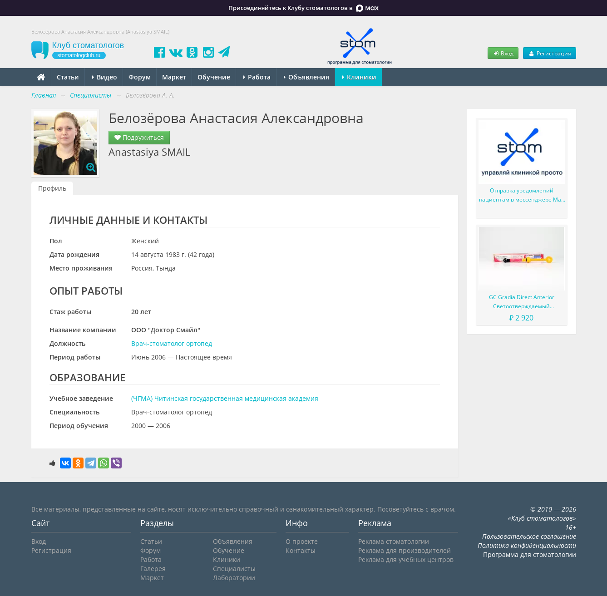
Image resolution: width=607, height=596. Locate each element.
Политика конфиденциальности (527, 545)
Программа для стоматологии (529, 554)
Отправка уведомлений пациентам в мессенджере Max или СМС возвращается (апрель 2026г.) (522, 195)
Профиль (52, 188)
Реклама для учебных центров (406, 559)
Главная (43, 95)
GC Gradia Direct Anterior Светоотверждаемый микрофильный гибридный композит (521, 302)
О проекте (302, 541)
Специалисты (234, 568)
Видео (104, 77)
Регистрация (549, 53)
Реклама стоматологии (393, 541)
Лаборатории (234, 577)
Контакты (301, 550)
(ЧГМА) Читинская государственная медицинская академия (224, 398)
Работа (257, 77)
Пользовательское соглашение (529, 536)
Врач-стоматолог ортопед (171, 343)
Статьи (68, 77)
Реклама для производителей (404, 550)
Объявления (306, 77)
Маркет (174, 77)
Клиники (359, 77)
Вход (503, 53)
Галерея (153, 568)
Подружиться (139, 137)
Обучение (213, 77)
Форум (139, 77)
